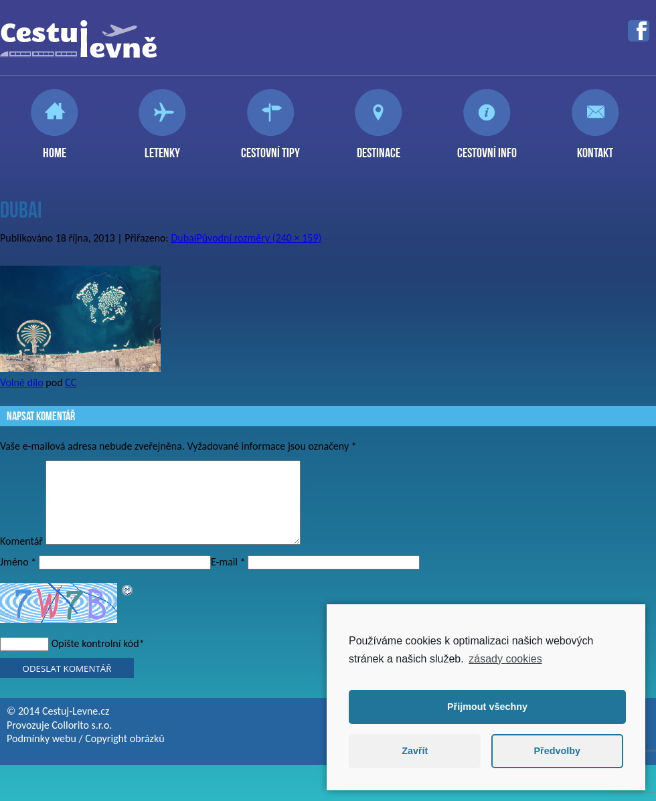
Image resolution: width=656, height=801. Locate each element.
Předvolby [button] (557, 750)
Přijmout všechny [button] (487, 706)
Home (54, 147)
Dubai (183, 238)
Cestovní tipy (270, 147)
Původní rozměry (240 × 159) (258, 238)
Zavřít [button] (415, 750)
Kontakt (595, 147)
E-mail (228, 577)
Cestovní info (487, 147)
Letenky (162, 147)
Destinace (378, 147)
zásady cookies (505, 658)
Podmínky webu (41, 754)
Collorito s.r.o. (82, 741)
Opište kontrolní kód (95, 659)
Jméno (18, 577)
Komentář (21, 557)
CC (70, 382)
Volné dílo (22, 382)
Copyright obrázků (124, 754)
